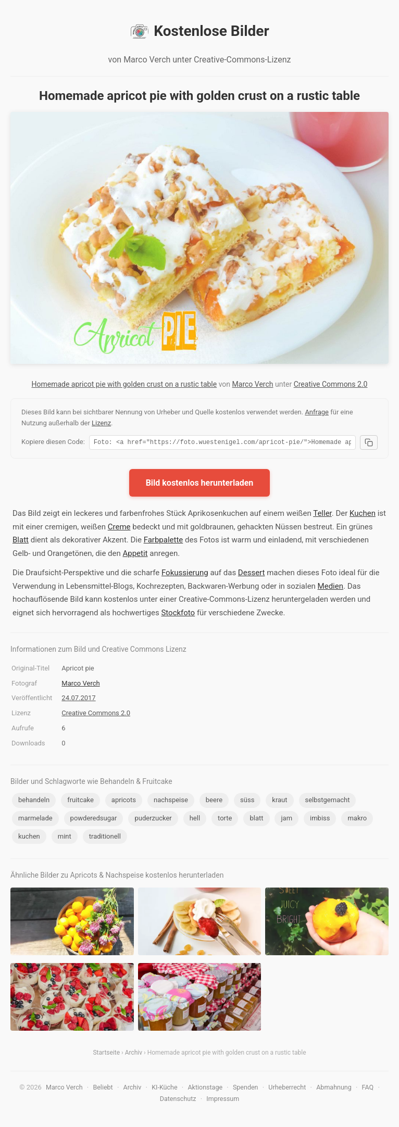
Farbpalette (163, 541)
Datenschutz (178, 1100)
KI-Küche (164, 1089)
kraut (279, 801)
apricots (123, 801)
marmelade (35, 820)
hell (195, 820)
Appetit (134, 555)
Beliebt (103, 1089)
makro (357, 820)
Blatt (21, 541)
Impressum (222, 1100)
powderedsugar (93, 820)
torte (225, 820)
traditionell (105, 838)
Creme (119, 528)
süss (247, 801)
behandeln (33, 801)
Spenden (245, 1089)
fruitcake (80, 801)
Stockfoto (178, 614)
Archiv (133, 1054)
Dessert (251, 574)
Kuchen (363, 515)
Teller (322, 515)
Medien (330, 587)
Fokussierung (184, 574)
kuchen (29, 838)
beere (214, 801)
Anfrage (317, 412)
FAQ (368, 1089)
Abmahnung (334, 1089)
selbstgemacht (327, 801)
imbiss (320, 820)
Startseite (106, 1054)
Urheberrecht (287, 1089)
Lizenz (101, 423)
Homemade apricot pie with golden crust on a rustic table (124, 384)
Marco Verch (252, 384)
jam (286, 820)
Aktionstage (205, 1089)
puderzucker (152, 820)
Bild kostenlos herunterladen (200, 484)
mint (64, 838)
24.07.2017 (78, 699)
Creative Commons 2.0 (331, 384)
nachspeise (171, 801)
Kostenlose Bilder (199, 31)
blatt (256, 820)
